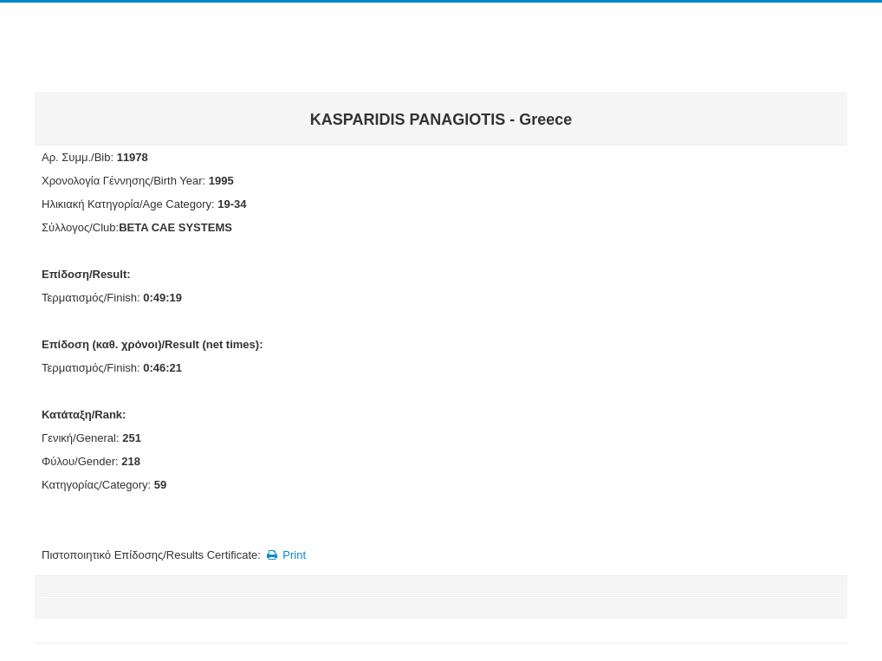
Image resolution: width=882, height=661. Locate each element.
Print (284, 554)
